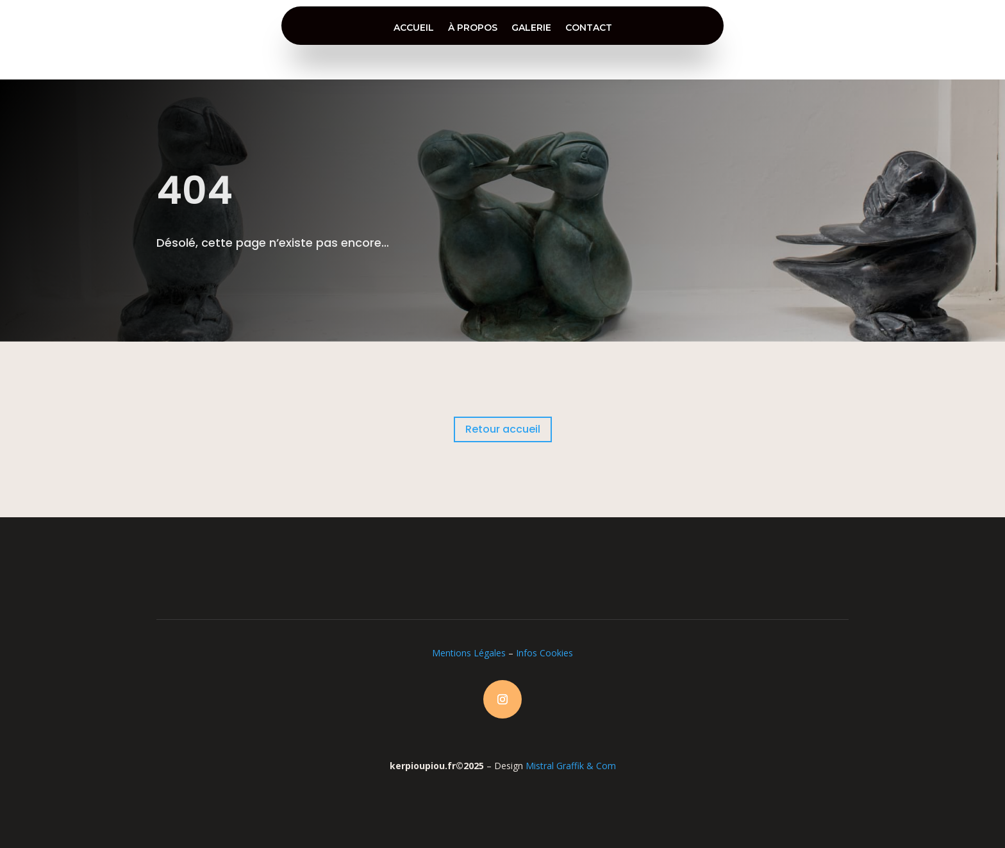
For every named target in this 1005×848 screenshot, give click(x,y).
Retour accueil (502, 429)
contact (588, 27)
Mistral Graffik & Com (571, 766)
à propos (472, 27)
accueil (414, 27)
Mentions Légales (469, 653)
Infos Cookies (544, 653)
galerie (531, 27)
